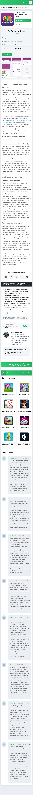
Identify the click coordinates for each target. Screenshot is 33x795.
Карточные (18, 41)
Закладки (20, 24)
